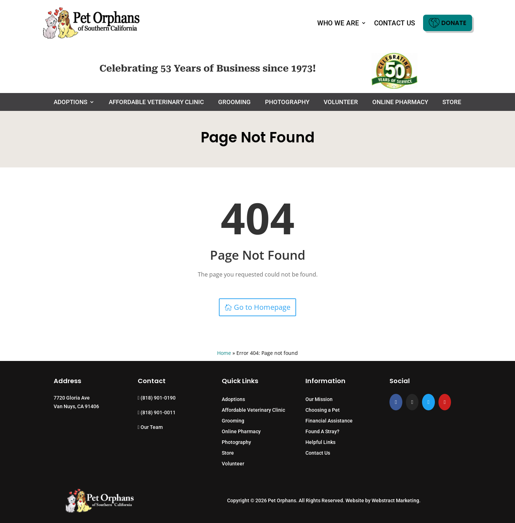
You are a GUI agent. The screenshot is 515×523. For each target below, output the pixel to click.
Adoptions (70, 102)
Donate (447, 23)
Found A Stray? (322, 431)
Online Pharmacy (400, 102)
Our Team (150, 427)
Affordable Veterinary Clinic (156, 102)
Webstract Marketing (395, 500)
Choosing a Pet (322, 410)
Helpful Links (320, 442)
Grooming (234, 102)
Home (224, 353)
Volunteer (341, 102)
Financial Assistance (329, 421)
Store (451, 102)
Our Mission (319, 399)
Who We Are (338, 23)
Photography (287, 102)
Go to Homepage (262, 307)
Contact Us (394, 23)
